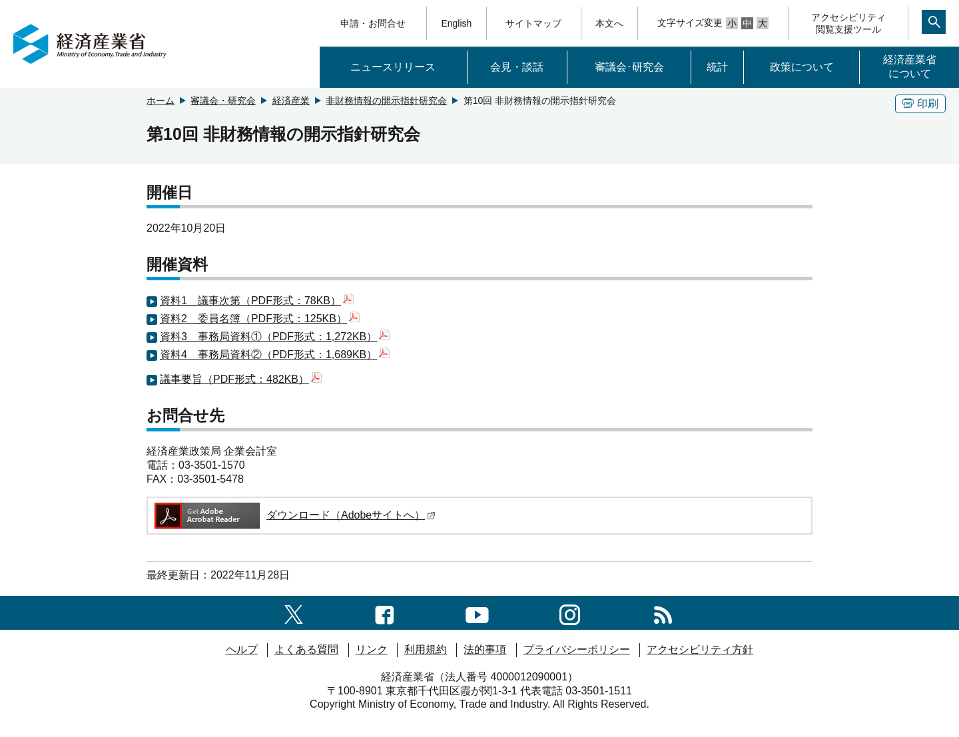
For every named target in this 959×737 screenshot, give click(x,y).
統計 (717, 67)
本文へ (609, 23)
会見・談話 (516, 67)
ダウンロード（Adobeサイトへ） (294, 515)
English (456, 23)
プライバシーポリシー (576, 649)
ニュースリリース (393, 67)
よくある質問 (306, 649)
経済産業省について (909, 66)
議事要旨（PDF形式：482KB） (241, 379)
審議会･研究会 (629, 67)
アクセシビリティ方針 (700, 649)
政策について (802, 67)
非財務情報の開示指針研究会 (386, 100)
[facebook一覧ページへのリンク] (384, 612)
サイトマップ (533, 23)
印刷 (920, 103)
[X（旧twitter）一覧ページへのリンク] (293, 612)
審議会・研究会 (223, 100)
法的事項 (485, 649)
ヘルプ (242, 649)
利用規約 (425, 649)
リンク (372, 649)
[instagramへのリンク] (569, 612)
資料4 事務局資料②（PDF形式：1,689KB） (275, 354)
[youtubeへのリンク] (477, 612)
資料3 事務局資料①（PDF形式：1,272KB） (275, 336)
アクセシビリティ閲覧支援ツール (848, 23)
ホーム (160, 100)
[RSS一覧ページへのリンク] (663, 612)
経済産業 (291, 100)
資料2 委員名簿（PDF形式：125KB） (260, 318)
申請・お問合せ (373, 23)
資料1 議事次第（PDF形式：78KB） (257, 300)
